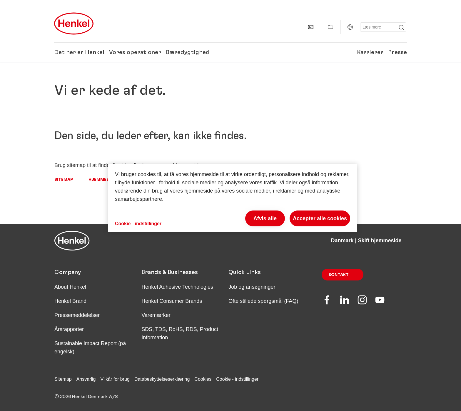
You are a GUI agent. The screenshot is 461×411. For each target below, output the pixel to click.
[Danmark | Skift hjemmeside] (350, 27)
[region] (232, 198)
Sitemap (63, 180)
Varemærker (156, 315)
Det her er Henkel (79, 52)
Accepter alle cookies (320, 218)
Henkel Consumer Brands (171, 301)
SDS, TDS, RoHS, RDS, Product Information (179, 333)
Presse (397, 52)
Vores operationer (135, 52)
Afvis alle (265, 218)
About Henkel (70, 287)
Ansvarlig (86, 379)
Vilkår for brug (115, 379)
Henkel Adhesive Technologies (177, 287)
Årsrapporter (69, 329)
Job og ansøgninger (251, 287)
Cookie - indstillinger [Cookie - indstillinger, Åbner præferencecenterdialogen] (138, 223)
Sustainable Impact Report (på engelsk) (90, 347)
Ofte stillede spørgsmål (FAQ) (263, 301)
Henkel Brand (70, 301)
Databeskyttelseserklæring (162, 379)
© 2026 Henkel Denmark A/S (86, 396)
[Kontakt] (311, 27)
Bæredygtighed (188, 52)
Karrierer (370, 52)
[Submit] (401, 27)
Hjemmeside (102, 180)
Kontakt (339, 275)
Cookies (202, 379)
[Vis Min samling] (330, 27)
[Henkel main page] (73, 23)
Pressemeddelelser (77, 315)
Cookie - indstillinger (237, 379)
